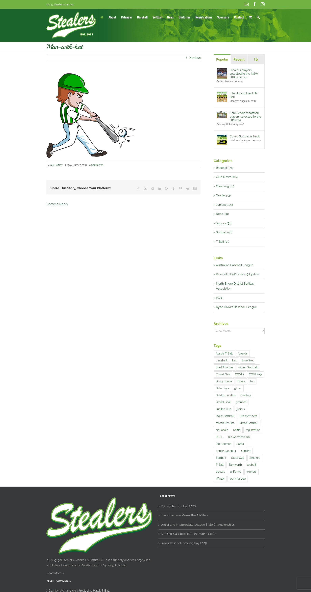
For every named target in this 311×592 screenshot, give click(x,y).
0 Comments (96, 165)
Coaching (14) (225, 186)
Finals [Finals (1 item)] (241, 381)
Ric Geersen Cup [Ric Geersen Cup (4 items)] (239, 436)
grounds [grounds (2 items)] (241, 402)
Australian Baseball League (234, 265)
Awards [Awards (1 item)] (243, 353)
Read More (53, 573)
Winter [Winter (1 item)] (220, 478)
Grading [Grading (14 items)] (245, 395)
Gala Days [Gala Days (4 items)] (222, 388)
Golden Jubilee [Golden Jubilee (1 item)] (225, 395)
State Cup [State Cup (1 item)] (237, 457)
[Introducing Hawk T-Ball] (222, 94)
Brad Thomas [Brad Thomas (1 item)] (224, 367)
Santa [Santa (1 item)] (240, 443)
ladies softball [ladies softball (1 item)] (225, 416)
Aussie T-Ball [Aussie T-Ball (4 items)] (224, 353)
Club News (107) (227, 177)
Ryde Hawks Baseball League (236, 307)
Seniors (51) (223, 223)
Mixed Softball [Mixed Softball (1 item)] (248, 423)
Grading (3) (223, 195)
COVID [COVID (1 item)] (239, 374)
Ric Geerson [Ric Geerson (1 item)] (223, 443)
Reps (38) (222, 214)
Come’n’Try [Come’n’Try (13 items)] (223, 374)
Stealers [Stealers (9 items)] (255, 457)
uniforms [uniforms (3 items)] (235, 471)
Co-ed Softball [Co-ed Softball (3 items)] (248, 367)
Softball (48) (224, 232)
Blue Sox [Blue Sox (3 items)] (247, 360)
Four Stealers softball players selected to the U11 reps (245, 116)
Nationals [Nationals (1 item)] (222, 430)
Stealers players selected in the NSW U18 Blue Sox (244, 73)
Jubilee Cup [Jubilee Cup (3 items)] (223, 409)
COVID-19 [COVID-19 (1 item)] (255, 374)
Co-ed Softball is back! (245, 136)
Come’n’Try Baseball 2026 (178, 506)
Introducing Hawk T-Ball (243, 95)
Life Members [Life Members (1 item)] (248, 416)
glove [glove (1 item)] (237, 388)
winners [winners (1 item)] (251, 471)
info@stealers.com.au (60, 4)
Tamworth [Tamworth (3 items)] (235, 464)
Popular (222, 59)
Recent (239, 59)
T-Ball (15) (222, 241)
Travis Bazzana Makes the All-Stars (184, 515)
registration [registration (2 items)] (253, 430)
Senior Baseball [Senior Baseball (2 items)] (226, 450)
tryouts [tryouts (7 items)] (220, 471)
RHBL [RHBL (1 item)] (219, 436)
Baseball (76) (224, 168)
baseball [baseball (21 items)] (221, 360)
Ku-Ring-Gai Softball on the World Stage (188, 534)
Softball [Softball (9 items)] (221, 457)
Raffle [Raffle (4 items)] (236, 430)
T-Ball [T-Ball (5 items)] (220, 464)
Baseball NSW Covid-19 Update (237, 274)
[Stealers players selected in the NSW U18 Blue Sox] (222, 70)
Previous (195, 58)
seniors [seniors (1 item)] (245, 450)
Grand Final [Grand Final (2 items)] (223, 402)
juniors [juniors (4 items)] (240, 409)
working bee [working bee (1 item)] (238, 478)
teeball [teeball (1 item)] (251, 464)
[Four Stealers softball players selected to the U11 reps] (222, 113)
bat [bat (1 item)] (234, 360)
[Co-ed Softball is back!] (222, 137)
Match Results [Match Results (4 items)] (225, 423)
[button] (258, 16)
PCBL (220, 298)
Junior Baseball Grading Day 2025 (184, 543)
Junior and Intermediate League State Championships (198, 524)
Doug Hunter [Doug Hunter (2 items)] (224, 381)
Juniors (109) (224, 205)
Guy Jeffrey (56, 165)
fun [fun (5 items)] (252, 381)
